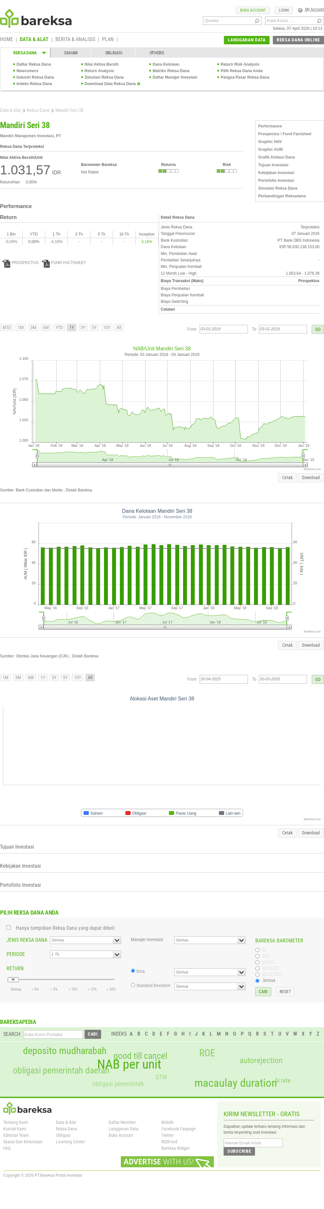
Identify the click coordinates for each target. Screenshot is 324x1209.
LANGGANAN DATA (247, 39)
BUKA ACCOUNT (253, 10)
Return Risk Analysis (240, 64)
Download (311, 477)
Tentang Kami (15, 1122)
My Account (311, 9)
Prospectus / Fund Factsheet (284, 134)
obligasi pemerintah (118, 1084)
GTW (161, 1077)
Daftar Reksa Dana (34, 64)
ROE (207, 1053)
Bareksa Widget (175, 1148)
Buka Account (121, 1135)
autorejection (261, 1060)
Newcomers (27, 71)
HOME (6, 40)
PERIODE (15, 954)
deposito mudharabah (64, 1051)
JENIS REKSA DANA (26, 940)
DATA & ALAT (34, 40)
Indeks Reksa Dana (34, 84)
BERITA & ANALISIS (75, 40)
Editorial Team (16, 1135)
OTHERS (157, 52)
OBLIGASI (113, 52)
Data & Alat (10, 110)
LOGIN (284, 10)
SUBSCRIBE (239, 1151)
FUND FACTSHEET (64, 262)
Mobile (167, 1122)
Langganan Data (123, 1128)
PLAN (108, 40)
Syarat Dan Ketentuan (22, 1141)
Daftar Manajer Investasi (175, 77)
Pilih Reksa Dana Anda (242, 71)
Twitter (167, 1135)
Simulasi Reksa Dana (104, 77)
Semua (269, 980)
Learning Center (70, 1141)
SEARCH (11, 1034)
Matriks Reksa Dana (171, 71)
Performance (270, 126)
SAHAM (71, 52)
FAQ (6, 1148)
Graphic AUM (270, 149)
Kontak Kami (14, 1128)
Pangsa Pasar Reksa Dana (245, 77)
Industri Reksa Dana (35, 77)
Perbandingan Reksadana (282, 196)
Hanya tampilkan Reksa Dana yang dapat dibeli (65, 928)
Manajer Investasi (147, 939)
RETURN (15, 968)
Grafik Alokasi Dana (276, 157)
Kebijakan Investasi (276, 172)
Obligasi (63, 1135)
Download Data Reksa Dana (110, 84)
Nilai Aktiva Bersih (102, 64)
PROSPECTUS (21, 262)
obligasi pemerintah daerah (61, 1070)
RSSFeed (169, 1141)
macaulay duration (235, 1083)
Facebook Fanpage (178, 1128)
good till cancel (140, 1056)
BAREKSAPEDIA (18, 1021)
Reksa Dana (38, 110)
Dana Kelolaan (166, 64)
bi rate (283, 1080)
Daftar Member (122, 1122)
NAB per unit (129, 1064)
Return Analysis (99, 71)
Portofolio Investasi (276, 180)
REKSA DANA (25, 52)
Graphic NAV (270, 141)
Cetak (287, 477)
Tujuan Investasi (273, 165)
